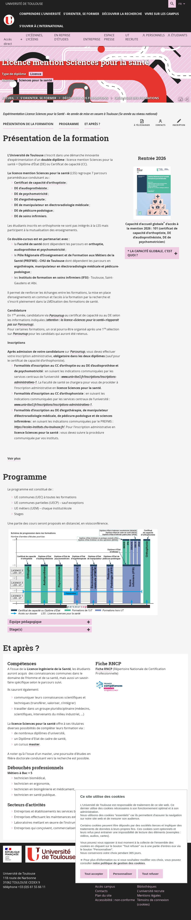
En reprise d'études (62, 37)
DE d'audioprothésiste (30, 188)
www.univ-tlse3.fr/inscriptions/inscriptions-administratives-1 (53, 405)
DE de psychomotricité (30, 194)
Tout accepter (93, 873)
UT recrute (131, 37)
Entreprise (91, 39)
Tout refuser (150, 873)
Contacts (101, 891)
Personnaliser (122, 873)
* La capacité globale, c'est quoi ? (150, 253)
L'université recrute (150, 891)
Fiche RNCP (104, 669)
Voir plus (14, 458)
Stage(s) (15, 629)
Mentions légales (149, 895)
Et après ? (92, 124)
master (34, 744)
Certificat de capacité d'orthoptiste (40, 183)
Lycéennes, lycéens (34, 37)
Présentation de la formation (28, 124)
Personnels (155, 35)
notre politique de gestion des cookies (119, 863)
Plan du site (103, 895)
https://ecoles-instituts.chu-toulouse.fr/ (39, 427)
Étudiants (179, 35)
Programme (69, 124)
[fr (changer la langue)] (182, 3)
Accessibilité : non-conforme (115, 900)
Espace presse (109, 37)
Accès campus (105, 886)
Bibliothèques (146, 886)
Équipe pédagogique (25, 621)
